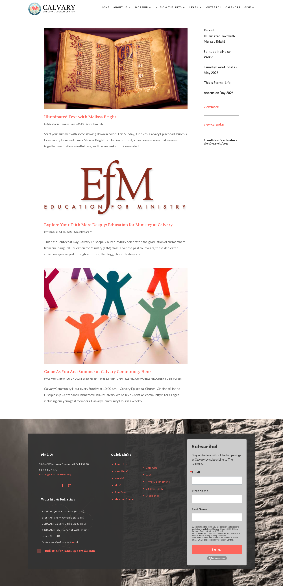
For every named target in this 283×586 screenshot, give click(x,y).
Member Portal (124, 499)
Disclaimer (152, 495)
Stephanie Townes (58, 123)
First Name (200, 491)
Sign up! (217, 549)
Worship (141, 7)
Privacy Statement (158, 481)
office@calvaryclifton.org (55, 474)
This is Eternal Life (217, 83)
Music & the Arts (169, 7)
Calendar (232, 7)
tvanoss (52, 231)
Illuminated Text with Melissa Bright (80, 116)
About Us (120, 7)
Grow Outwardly (145, 378)
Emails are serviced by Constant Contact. (215, 540)
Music (118, 485)
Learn (194, 7)
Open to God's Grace (169, 378)
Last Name (199, 509)
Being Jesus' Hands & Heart (99, 378)
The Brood (121, 492)
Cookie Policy (154, 488)
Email (196, 472)
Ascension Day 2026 (218, 93)
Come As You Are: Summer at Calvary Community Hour (97, 371)
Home (105, 7)
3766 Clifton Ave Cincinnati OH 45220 (64, 464)
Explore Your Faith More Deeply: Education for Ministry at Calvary (108, 224)
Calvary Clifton (56, 378)
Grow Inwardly (94, 123)
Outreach (213, 7)
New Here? (122, 471)
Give (248, 7)
